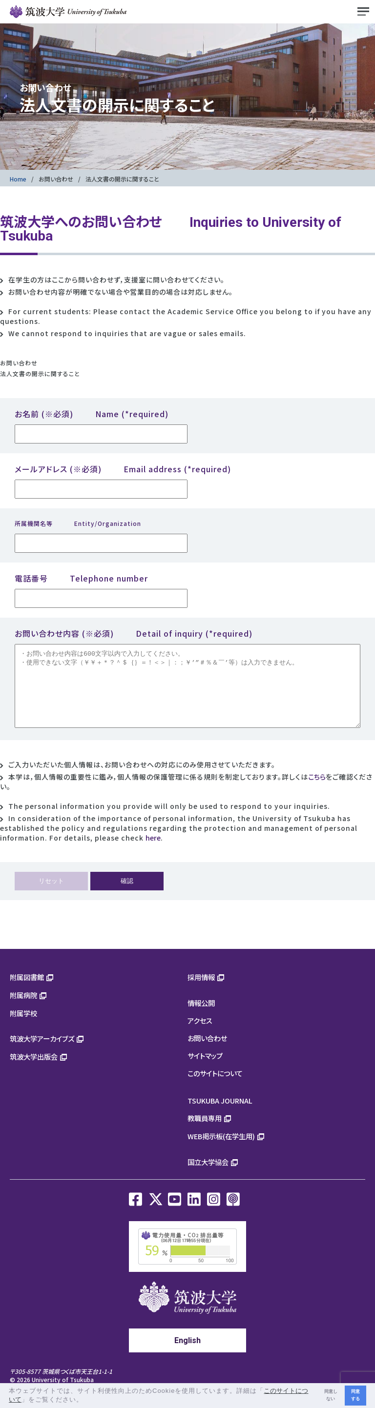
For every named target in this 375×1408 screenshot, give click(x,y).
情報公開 (201, 1017)
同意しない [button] (330, 1395)
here (153, 852)
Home (18, 179)
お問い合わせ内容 (133, 633)
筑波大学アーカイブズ (42, 1053)
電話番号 (81, 578)
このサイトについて (215, 1088)
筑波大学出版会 (34, 1071)
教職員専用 (205, 1132)
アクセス (200, 1035)
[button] (86, 1400)
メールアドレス (123, 469)
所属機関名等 (78, 523)
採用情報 (201, 991)
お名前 (91, 414)
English (187, 1355)
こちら (317, 791)
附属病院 (23, 1010)
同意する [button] (355, 1395)
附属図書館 (27, 991)
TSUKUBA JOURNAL (220, 1115)
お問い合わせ (56, 179)
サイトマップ (205, 1070)
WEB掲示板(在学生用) (221, 1151)
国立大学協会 (208, 1176)
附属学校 (23, 1028)
